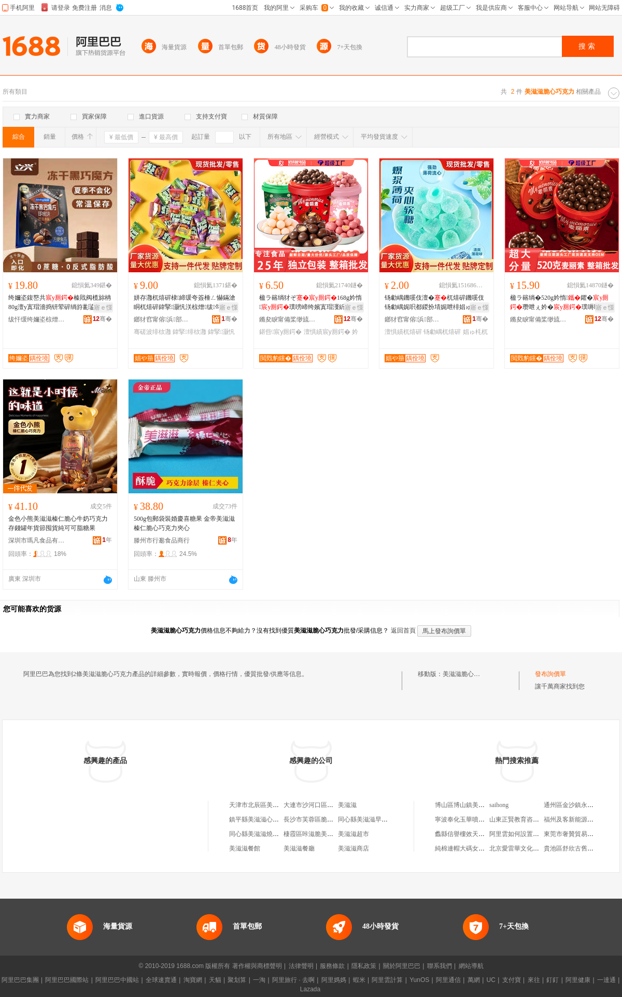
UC (491, 980)
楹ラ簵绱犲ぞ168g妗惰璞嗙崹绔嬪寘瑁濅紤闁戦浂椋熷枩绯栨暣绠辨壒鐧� (310, 303)
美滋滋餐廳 (299, 848)
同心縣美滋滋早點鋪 (366, 819)
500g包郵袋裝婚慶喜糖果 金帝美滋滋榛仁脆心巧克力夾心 (184, 523)
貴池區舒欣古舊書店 (572, 848)
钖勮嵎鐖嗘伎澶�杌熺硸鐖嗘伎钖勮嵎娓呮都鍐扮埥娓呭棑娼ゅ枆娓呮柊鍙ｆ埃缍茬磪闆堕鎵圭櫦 (434, 303)
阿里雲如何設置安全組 (520, 834)
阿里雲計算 (387, 980)
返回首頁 (403, 630)
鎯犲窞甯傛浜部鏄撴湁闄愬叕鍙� (162, 319)
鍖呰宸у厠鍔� (280, 331)
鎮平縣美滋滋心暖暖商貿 (263, 819)
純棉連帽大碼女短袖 (463, 848)
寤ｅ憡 (103, 307)
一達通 (606, 980)
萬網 (474, 980)
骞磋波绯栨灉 (152, 331)
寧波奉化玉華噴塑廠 (463, 819)
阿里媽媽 (333, 980)
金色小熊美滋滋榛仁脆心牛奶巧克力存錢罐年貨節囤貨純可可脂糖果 (58, 523)
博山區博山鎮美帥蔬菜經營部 (475, 805)
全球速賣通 (161, 980)
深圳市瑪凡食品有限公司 (36, 540)
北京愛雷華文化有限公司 (523, 848)
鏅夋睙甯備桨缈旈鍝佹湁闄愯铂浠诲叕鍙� (287, 319)
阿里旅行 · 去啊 (293, 980)
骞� (102, 318)
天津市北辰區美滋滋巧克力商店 (272, 805)
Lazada (310, 989)
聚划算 (237, 980)
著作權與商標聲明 (257, 966)
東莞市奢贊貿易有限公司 (578, 834)
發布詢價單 (550, 674)
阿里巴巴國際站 (67, 980)
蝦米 (359, 980)
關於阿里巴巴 (401, 966)
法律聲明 (301, 966)
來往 (534, 980)
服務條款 (332, 966)
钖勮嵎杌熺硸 (442, 331)
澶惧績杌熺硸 (403, 331)
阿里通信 (448, 980)
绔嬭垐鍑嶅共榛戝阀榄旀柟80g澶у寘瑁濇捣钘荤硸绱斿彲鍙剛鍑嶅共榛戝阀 (59, 303)
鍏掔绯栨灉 (189, 331)
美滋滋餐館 (244, 848)
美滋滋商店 (353, 848)
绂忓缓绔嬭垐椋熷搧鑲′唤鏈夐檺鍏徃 (36, 319)
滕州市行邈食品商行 (162, 540)
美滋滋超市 (353, 834)
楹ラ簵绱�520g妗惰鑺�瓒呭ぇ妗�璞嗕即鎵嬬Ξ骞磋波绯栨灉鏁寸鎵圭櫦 (561, 303)
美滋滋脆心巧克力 (467, 674)
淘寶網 (192, 980)
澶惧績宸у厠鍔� (327, 331)
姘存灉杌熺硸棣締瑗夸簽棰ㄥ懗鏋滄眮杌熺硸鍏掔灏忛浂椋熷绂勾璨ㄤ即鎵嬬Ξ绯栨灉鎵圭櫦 (184, 303)
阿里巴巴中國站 (117, 980)
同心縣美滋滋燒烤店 (257, 834)
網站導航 (471, 966)
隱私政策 (363, 966)
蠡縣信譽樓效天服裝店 (466, 834)
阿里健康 (578, 980)
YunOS (419, 980)
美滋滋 (347, 805)
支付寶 (511, 980)
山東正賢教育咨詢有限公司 (526, 819)
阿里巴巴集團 (20, 980)
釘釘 (552, 980)
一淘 (259, 980)
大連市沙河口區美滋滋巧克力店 (327, 805)
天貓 (215, 980)
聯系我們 (439, 966)
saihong (498, 805)
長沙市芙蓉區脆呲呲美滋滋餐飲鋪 (330, 819)
